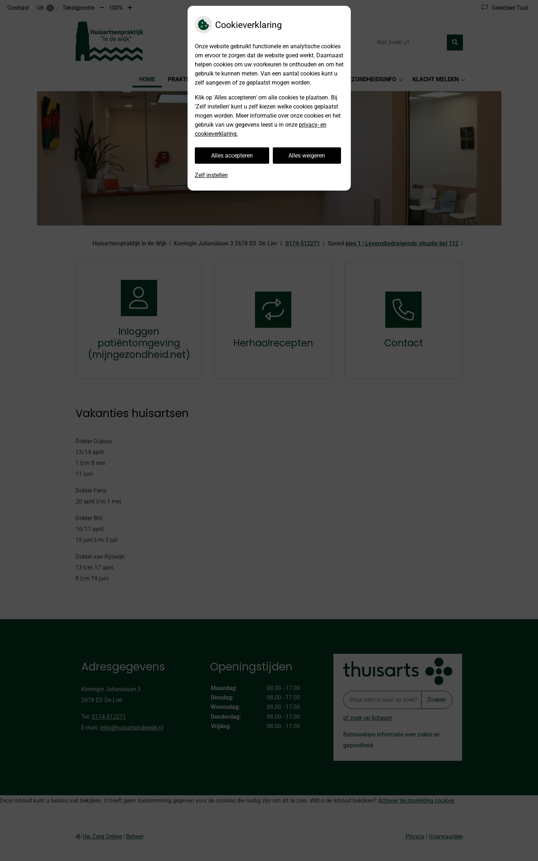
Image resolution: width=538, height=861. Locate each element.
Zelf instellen (211, 175)
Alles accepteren (232, 155)
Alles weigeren (306, 155)
